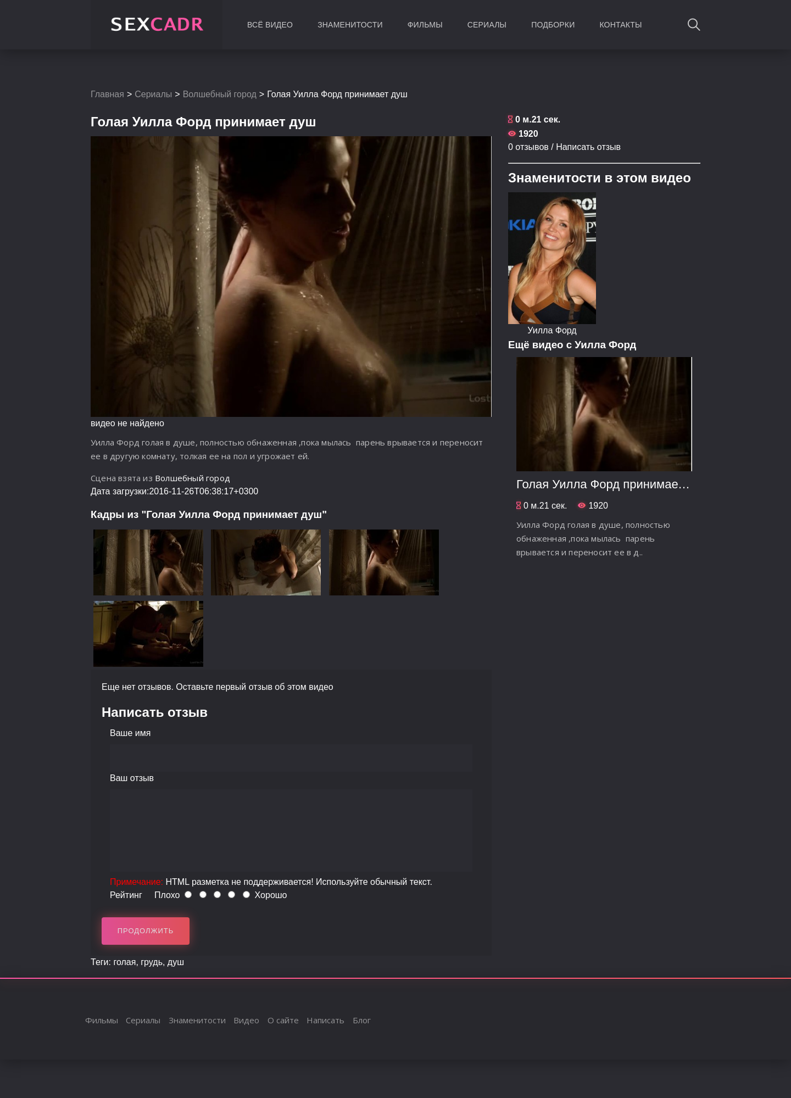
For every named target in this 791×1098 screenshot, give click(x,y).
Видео (246, 1020)
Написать (325, 1020)
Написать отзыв (588, 147)
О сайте (283, 1020)
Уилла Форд (551, 330)
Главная (107, 94)
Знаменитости (350, 24)
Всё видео (270, 24)
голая (124, 962)
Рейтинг (126, 895)
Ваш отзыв (132, 778)
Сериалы (486, 24)
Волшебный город (220, 94)
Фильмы (425, 24)
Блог (362, 1020)
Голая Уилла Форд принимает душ (613, 484)
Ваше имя (130, 733)
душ (176, 962)
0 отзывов (528, 147)
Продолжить (146, 931)
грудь (152, 962)
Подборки (553, 24)
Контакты (620, 24)
